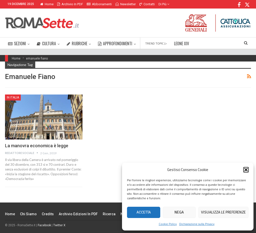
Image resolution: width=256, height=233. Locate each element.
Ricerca (109, 214)
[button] (246, 169)
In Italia (13, 97)
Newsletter (126, 4)
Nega (179, 212)
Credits (48, 214)
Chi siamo (28, 214)
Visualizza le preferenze (223, 212)
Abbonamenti (99, 4)
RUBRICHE (77, 43)
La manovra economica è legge (36, 145)
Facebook (44, 225)
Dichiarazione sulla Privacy (196, 224)
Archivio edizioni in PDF (78, 214)
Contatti (147, 4)
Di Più (163, 4)
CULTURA (46, 43)
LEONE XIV (181, 43)
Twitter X (59, 225)
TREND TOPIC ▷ (156, 43)
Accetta (143, 212)
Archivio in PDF (70, 4)
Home (47, 4)
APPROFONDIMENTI (115, 43)
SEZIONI (17, 43)
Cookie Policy (168, 224)
